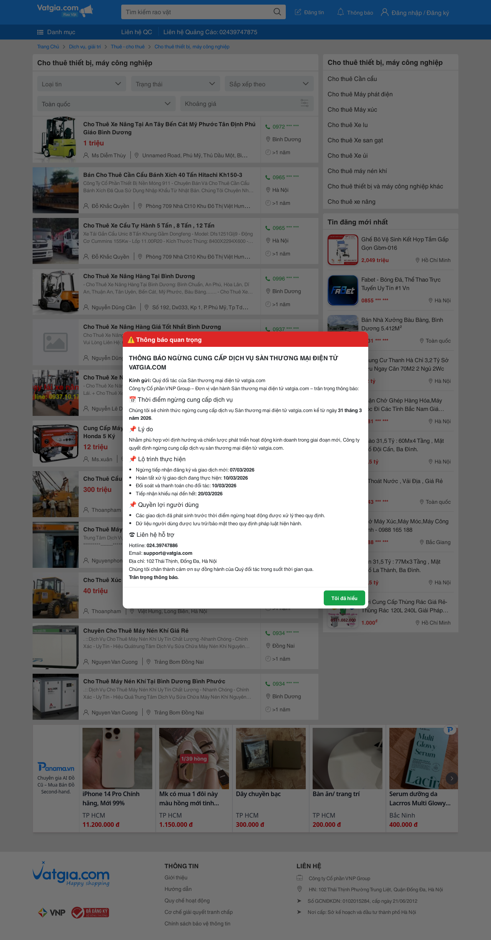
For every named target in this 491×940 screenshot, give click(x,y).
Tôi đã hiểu (344, 597)
